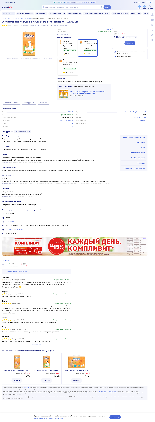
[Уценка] (144, 7)
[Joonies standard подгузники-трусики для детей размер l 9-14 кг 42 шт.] (67, 48)
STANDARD (143, 120)
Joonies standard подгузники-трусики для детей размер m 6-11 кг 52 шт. (46, 370)
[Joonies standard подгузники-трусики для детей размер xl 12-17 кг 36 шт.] (68, 66)
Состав (142, 147)
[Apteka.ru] (8, 7)
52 (72, 126)
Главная (4, 18)
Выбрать (17, 380)
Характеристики (11, 103)
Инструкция (29, 103)
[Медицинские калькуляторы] (152, 30)
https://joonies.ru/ (11, 221)
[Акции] (139, 7)
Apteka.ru (26, 387)
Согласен (115, 417)
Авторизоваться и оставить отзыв (15, 271)
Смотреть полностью (22, 131)
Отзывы (43, 103)
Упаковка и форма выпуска (134, 168)
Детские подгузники (26, 18)
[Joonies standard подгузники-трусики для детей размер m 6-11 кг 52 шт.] (87, 48)
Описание (141, 163)
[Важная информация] (152, 35)
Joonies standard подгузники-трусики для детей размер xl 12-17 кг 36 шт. (76, 370)
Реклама (144, 238)
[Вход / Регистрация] (152, 14)
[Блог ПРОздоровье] (152, 24)
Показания (141, 142)
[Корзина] (150, 7)
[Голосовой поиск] (101, 7)
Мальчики (69, 120)
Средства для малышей (13, 18)
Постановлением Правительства (108, 391)
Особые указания (138, 158)
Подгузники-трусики (140, 118)
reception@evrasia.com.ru (14, 229)
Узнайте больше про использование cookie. (49, 419)
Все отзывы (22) (36, 344)
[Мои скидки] (152, 19)
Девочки (63, 120)
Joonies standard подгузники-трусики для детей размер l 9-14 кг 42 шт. (17, 370)
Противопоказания (137, 152)
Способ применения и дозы (134, 137)
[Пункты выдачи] (152, 40)
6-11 (146, 123)
